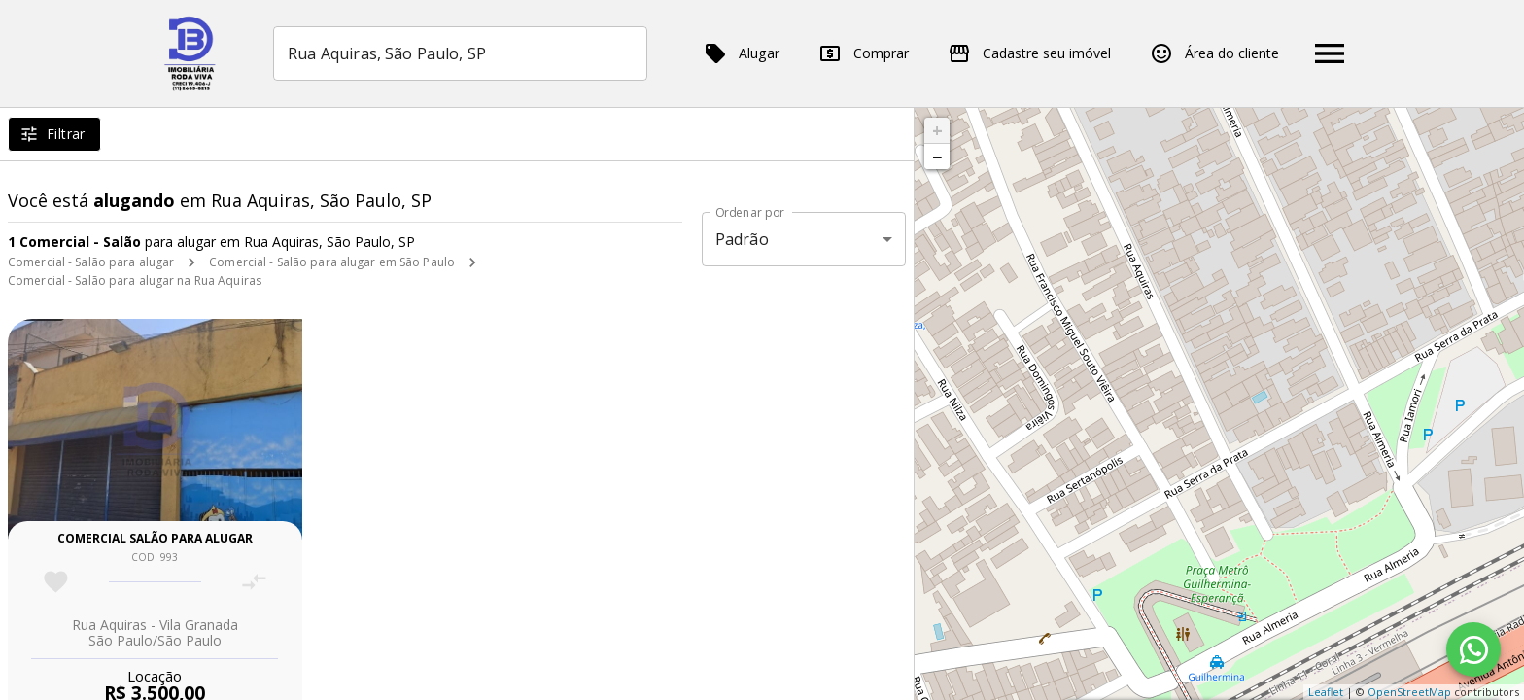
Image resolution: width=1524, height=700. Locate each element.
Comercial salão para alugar (155, 538)
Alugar (741, 53)
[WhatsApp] (1473, 649)
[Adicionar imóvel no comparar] (254, 582)
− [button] (937, 156)
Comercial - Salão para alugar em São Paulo (332, 262)
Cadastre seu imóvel (1029, 53)
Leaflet (1325, 691)
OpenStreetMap (1409, 691)
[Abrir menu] (1330, 53)
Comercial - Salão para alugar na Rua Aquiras (134, 280)
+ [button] (937, 130)
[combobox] (460, 53)
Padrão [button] (742, 239)
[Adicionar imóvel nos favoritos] (56, 582)
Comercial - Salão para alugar (91, 262)
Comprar (863, 53)
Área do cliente (1214, 53)
